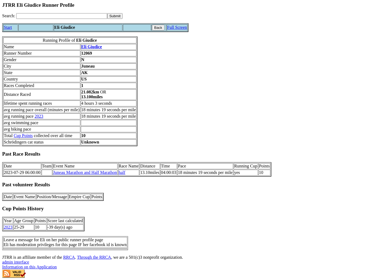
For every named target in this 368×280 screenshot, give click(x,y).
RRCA (69, 257)
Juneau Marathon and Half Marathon (85, 172)
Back (158, 28)
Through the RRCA (94, 257)
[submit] (115, 16)
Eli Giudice (91, 46)
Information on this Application (29, 267)
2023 (39, 116)
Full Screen (177, 27)
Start (8, 27)
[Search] (61, 16)
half (122, 172)
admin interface (15, 262)
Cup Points (23, 135)
